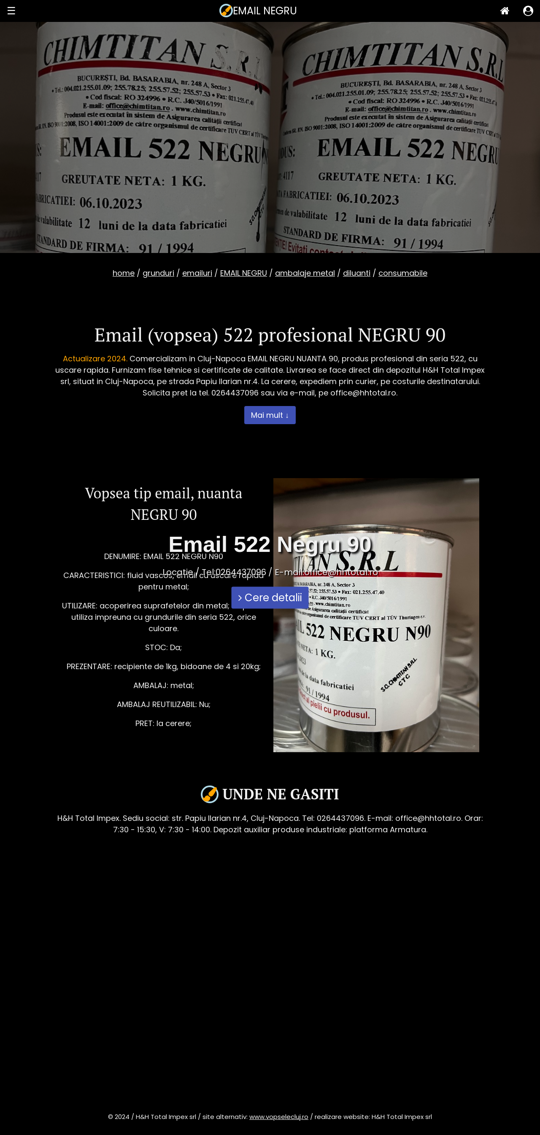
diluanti (356, 273)
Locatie (177, 572)
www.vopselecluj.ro (278, 1116)
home (124, 273)
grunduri (158, 273)
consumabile (402, 273)
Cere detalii (270, 598)
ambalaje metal (305, 273)
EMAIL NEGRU (243, 273)
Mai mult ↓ (270, 415)
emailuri (197, 273)
